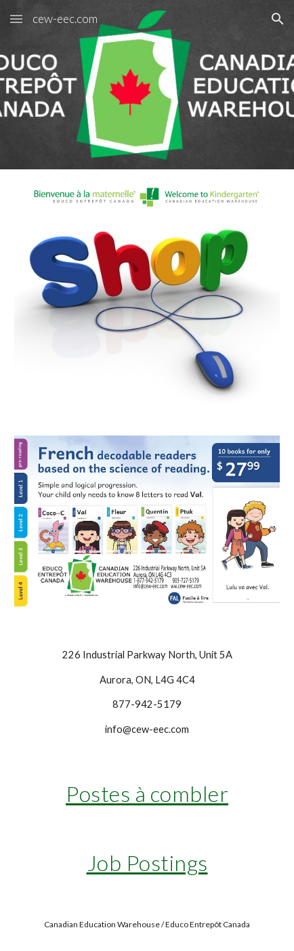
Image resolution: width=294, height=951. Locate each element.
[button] (16, 18)
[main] (147, 692)
